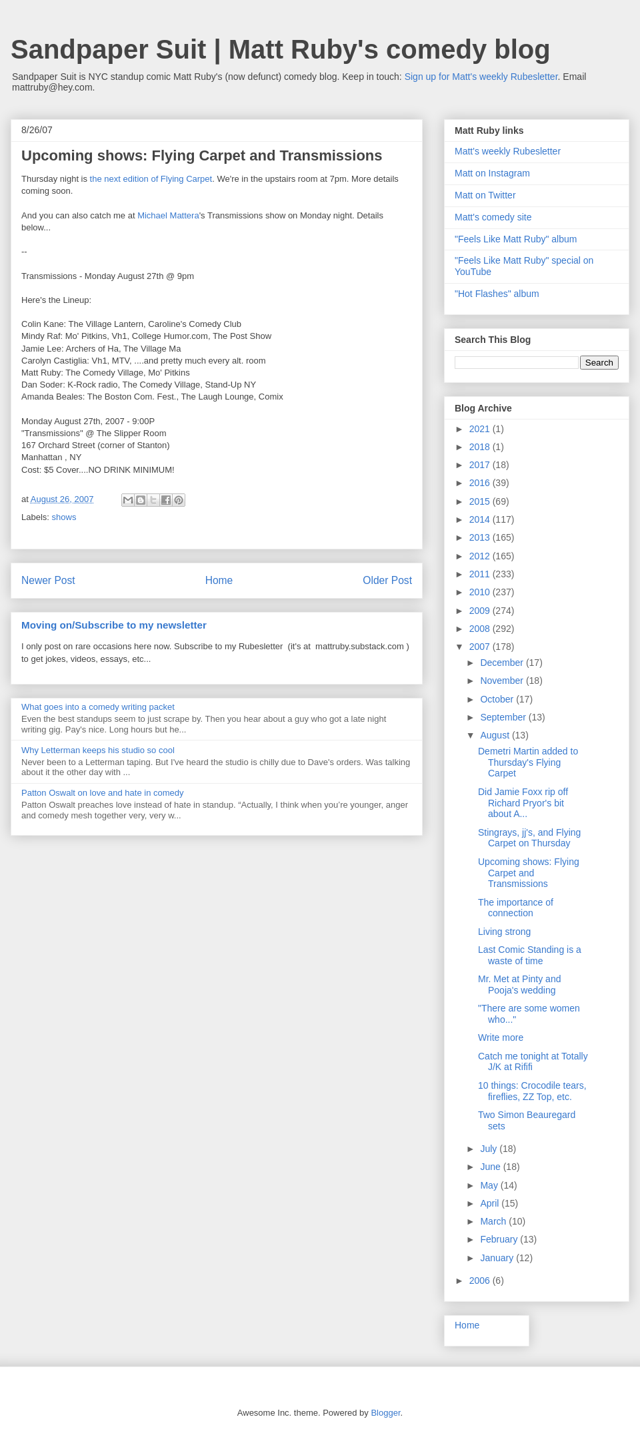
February (500, 1239)
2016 (481, 482)
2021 (481, 429)
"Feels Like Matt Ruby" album (516, 239)
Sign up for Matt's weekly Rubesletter (481, 76)
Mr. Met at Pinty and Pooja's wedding (519, 985)
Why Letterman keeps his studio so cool (98, 750)
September (504, 717)
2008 (481, 628)
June (491, 1166)
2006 (481, 1280)
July (489, 1148)
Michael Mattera (168, 215)
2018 (481, 446)
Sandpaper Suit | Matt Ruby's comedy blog (281, 49)
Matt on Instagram (492, 173)
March (494, 1221)
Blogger (385, 1413)
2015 (481, 501)
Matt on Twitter (485, 195)
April (490, 1203)
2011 (481, 574)
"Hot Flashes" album (497, 293)
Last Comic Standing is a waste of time (529, 955)
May (490, 1185)
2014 (481, 519)
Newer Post (48, 580)
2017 (481, 464)
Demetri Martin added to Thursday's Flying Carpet (528, 762)
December (502, 662)
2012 (481, 556)
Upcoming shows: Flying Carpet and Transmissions (528, 873)
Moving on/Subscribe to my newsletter (114, 625)
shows (64, 517)
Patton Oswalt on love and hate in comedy (102, 793)
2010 (481, 592)
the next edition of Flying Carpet (151, 179)
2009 (481, 610)
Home (219, 580)
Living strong (504, 931)
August (495, 735)
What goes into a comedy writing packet (98, 707)
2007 (481, 646)
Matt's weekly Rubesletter (508, 151)
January (498, 1258)
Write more (500, 1037)
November (502, 680)
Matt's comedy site (493, 217)
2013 (481, 537)
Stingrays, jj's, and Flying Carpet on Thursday (529, 838)
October (498, 699)
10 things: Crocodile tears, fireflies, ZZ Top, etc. (532, 1091)
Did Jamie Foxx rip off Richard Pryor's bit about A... (523, 803)
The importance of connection (515, 908)
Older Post (387, 580)
